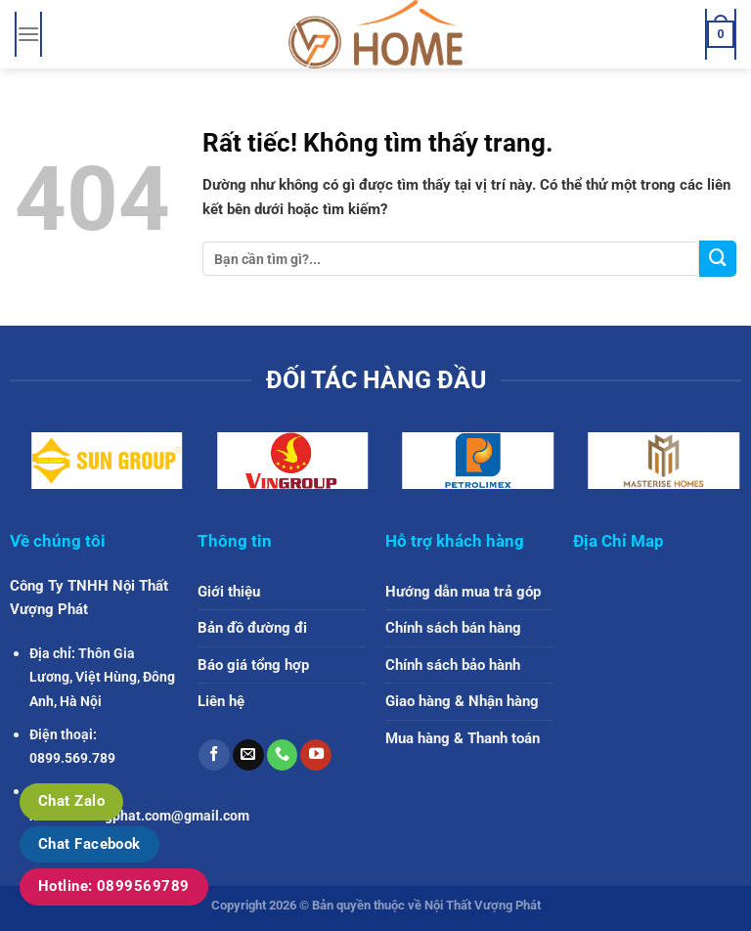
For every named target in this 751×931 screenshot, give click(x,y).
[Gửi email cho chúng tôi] (248, 755)
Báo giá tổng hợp (253, 665)
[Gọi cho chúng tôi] (282, 755)
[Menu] (28, 34)
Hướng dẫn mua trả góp (463, 591)
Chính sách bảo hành (452, 665)
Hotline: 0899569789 (114, 886)
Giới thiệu (229, 591)
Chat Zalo (71, 801)
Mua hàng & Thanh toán (462, 738)
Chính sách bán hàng (453, 628)
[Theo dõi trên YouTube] (315, 755)
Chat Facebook (89, 844)
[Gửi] (717, 259)
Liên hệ (221, 701)
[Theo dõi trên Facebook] (214, 755)
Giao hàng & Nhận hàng (462, 701)
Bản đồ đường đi (252, 628)
